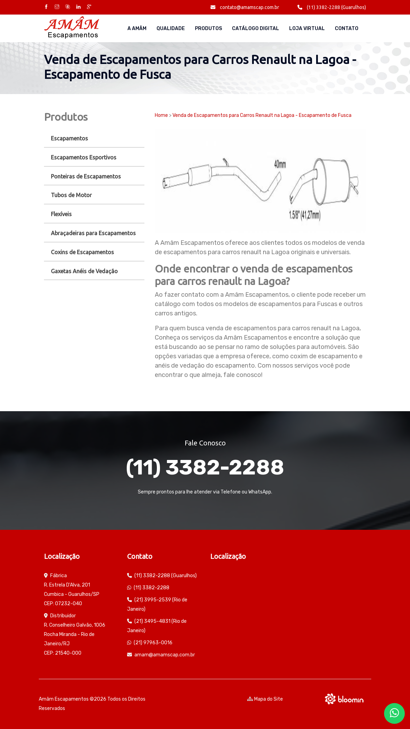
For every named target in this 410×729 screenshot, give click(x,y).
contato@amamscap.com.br (245, 7)
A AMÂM (136, 28)
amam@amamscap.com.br (164, 655)
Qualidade (171, 28)
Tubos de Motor (71, 195)
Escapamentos (69, 138)
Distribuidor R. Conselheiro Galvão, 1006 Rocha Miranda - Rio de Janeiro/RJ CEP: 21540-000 (74, 634)
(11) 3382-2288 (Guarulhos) (331, 7)
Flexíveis (61, 214)
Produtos (208, 28)
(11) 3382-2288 (205, 467)
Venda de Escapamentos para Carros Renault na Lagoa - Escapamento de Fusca (261, 115)
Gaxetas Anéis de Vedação (84, 271)
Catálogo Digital (255, 28)
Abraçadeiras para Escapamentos (93, 233)
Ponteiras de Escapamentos (86, 176)
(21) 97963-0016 (153, 643)
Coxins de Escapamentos (82, 252)
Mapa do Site (265, 699)
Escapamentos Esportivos (83, 157)
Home (161, 115)
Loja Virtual (307, 28)
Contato (346, 28)
